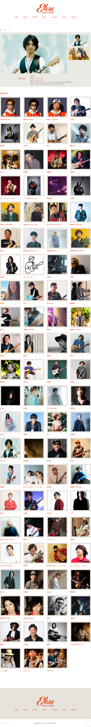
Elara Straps (44, 723)
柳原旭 (1, 644)
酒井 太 (2, 329)
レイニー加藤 (3, 670)
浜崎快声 (49, 487)
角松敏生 (2, 277)
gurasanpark (50, 303)
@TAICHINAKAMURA (38, 80)
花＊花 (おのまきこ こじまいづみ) (32, 487)
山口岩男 (25, 644)
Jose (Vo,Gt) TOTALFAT (6, 565)
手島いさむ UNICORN (52, 119)
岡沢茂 (1, 250)
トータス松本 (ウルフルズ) (29, 198)
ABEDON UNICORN (5, 119)
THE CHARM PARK (52, 408)
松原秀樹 (25, 592)
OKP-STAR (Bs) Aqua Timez (54, 224)
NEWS (64, 17)
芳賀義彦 (2, 487)
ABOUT (25, 17)
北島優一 (49, 277)
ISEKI (48, 145)
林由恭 (1, 513)
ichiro (1, 172)
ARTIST (44, 17)
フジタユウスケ (50, 539)
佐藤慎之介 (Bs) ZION (28, 329)
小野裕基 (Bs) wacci (52, 250)
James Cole (50, 670)
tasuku (2, 408)
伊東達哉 (25, 172)
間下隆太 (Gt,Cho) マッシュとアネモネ (56, 565)
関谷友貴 (2, 382)
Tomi (48, 434)
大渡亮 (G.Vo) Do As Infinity (30, 224)
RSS (9, 723)
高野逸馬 (49, 382)
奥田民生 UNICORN (28, 119)
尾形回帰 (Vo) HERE (5, 618)
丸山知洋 (49, 592)
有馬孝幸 (2, 145)
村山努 (48, 618)
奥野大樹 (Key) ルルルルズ (30, 250)
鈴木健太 (2, 355)
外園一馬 (25, 382)
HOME (16, 17)
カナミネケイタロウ (28, 277)
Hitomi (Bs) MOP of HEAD (6, 539)
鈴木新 (25, 355)
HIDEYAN (49, 513)
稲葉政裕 (49, 172)
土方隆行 (25, 513)
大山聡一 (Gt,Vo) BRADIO (6, 224)
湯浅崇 (48, 644)
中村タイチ (2, 460)
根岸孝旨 (49, 460)
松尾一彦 (2, 592)
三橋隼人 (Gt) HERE (28, 618)
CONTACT (73, 17)
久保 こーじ (26, 303)
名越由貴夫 (26, 460)
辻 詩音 (25, 408)
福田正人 (25, 539)
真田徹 (48, 329)
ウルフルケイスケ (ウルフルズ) (7, 198)
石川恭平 (25, 145)
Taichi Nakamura (39, 78)
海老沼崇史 (49, 198)
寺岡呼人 (25, 434)
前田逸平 (25, 565)
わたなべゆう (26, 670)
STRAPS (35, 17)
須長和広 (49, 355)
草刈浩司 (2, 303)
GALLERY (54, 17)
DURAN (2, 434)
